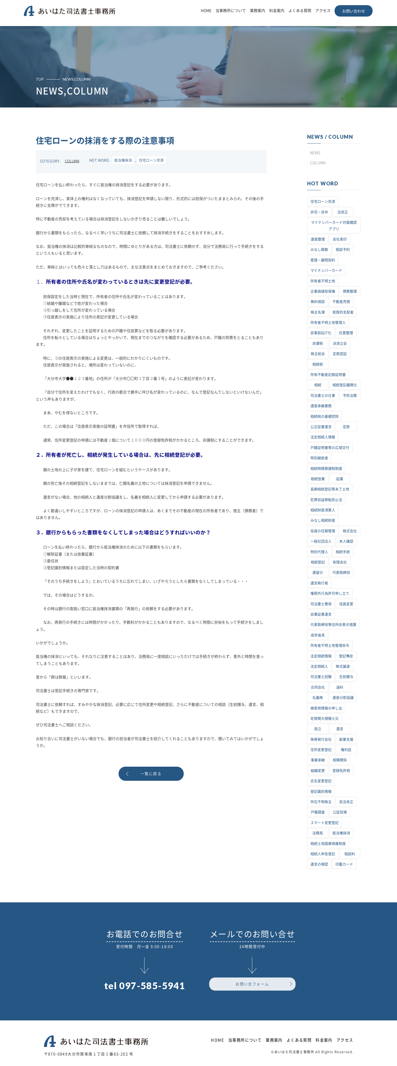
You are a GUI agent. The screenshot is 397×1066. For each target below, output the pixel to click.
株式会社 (350, 531)
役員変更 (346, 604)
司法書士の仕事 (322, 395)
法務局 (317, 833)
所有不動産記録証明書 (328, 374)
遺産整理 (318, 239)
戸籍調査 (318, 812)
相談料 (349, 854)
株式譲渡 (343, 666)
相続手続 (343, 552)
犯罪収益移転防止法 (326, 500)
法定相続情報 (321, 656)
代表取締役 (341, 572)
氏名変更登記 (321, 781)
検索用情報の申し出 (326, 708)
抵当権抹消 (123, 160)
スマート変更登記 (324, 822)
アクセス (323, 10)
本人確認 (346, 541)
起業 (339, 479)
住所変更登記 (321, 749)
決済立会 (340, 343)
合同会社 (318, 687)
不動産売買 (341, 301)
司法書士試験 (321, 676)
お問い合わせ (353, 11)
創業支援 (346, 739)
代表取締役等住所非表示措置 (333, 624)
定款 (346, 427)
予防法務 (350, 395)
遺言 (339, 729)
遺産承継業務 (321, 406)
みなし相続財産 (322, 520)
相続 (317, 385)
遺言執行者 (319, 583)
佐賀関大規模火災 (324, 718)
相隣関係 (340, 760)
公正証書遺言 (321, 427)
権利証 (346, 749)
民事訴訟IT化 (320, 333)
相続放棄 (318, 479)
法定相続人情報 (322, 437)
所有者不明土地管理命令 (329, 645)
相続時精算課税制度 (326, 468)
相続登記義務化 (344, 385)
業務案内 (257, 10)
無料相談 (318, 301)
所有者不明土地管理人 (328, 322)
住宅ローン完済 (151, 160)
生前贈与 (346, 676)
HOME (206, 10)
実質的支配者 (343, 312)
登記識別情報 (321, 791)
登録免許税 (341, 770)
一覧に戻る (151, 774)
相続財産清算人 (322, 510)
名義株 (317, 697)
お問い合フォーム (252, 984)
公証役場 (340, 812)
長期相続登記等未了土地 (329, 489)
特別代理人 (319, 552)
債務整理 (350, 291)
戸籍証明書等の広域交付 (329, 447)
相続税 (317, 364)
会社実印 (340, 239)
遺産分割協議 (343, 697)
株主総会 (318, 354)
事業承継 (318, 760)
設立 (317, 729)
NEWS (315, 153)
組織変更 (318, 770)
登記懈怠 (346, 656)
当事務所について (230, 10)
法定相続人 (319, 666)
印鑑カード (344, 864)
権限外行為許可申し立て (329, 593)
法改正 (342, 212)
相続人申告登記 (322, 854)
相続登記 (318, 562)
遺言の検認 (319, 864)
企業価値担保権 (322, 291)
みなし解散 (319, 249)
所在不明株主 (321, 802)
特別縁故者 (319, 458)
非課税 (317, 343)
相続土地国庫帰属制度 (328, 843)
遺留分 (317, 572)
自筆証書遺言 (321, 614)
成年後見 (318, 635)
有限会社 (340, 562)
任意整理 (346, 333)
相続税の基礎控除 (324, 416)
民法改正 (346, 802)
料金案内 (276, 10)
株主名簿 (318, 312)
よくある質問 (299, 10)
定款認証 (340, 354)
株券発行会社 (321, 739)
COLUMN (72, 161)
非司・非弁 (319, 212)
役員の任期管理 (322, 531)
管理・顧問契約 (322, 260)
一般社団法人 (321, 541)
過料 (339, 687)
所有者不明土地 (322, 281)
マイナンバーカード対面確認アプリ (334, 225)
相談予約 (343, 249)
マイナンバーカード (326, 270)
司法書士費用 (321, 604)
